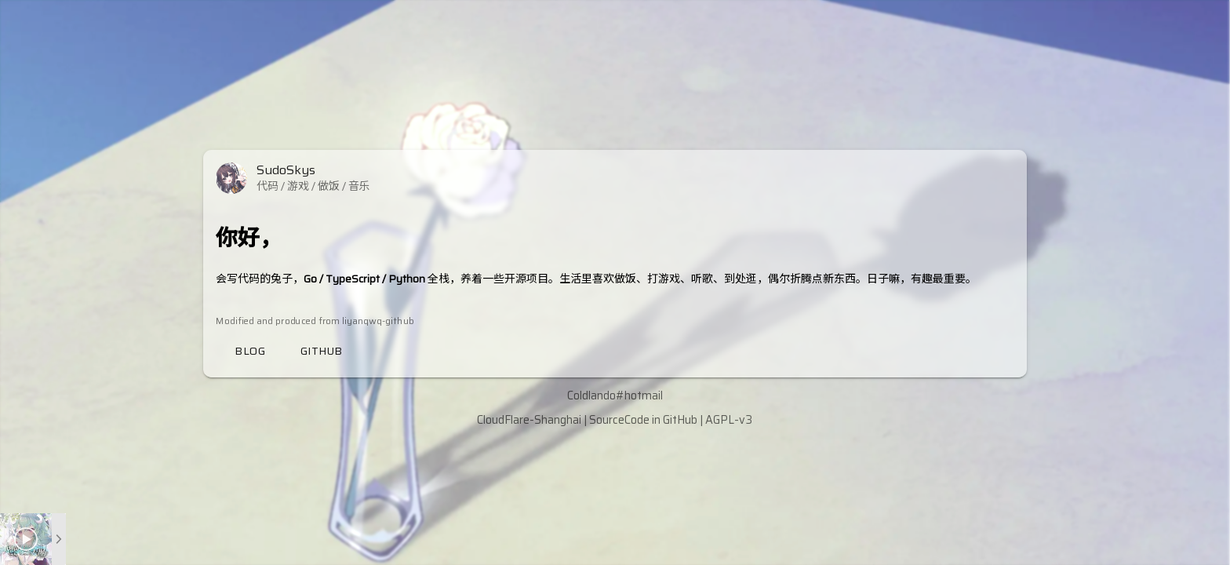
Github (321, 350)
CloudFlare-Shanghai (529, 419)
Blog (250, 350)
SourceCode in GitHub (643, 419)
